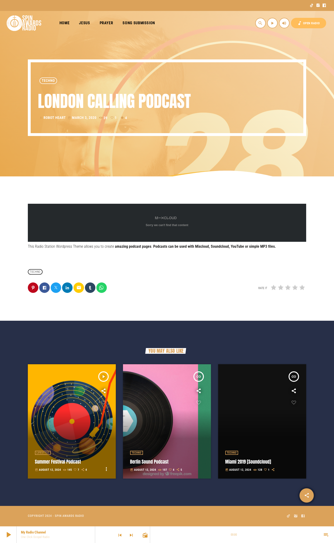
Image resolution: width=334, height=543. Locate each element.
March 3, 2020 (83, 118)
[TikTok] (312, 5)
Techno (48, 80)
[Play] (272, 23)
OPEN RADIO (308, 23)
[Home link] (24, 23)
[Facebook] (324, 5)
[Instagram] (318, 5)
